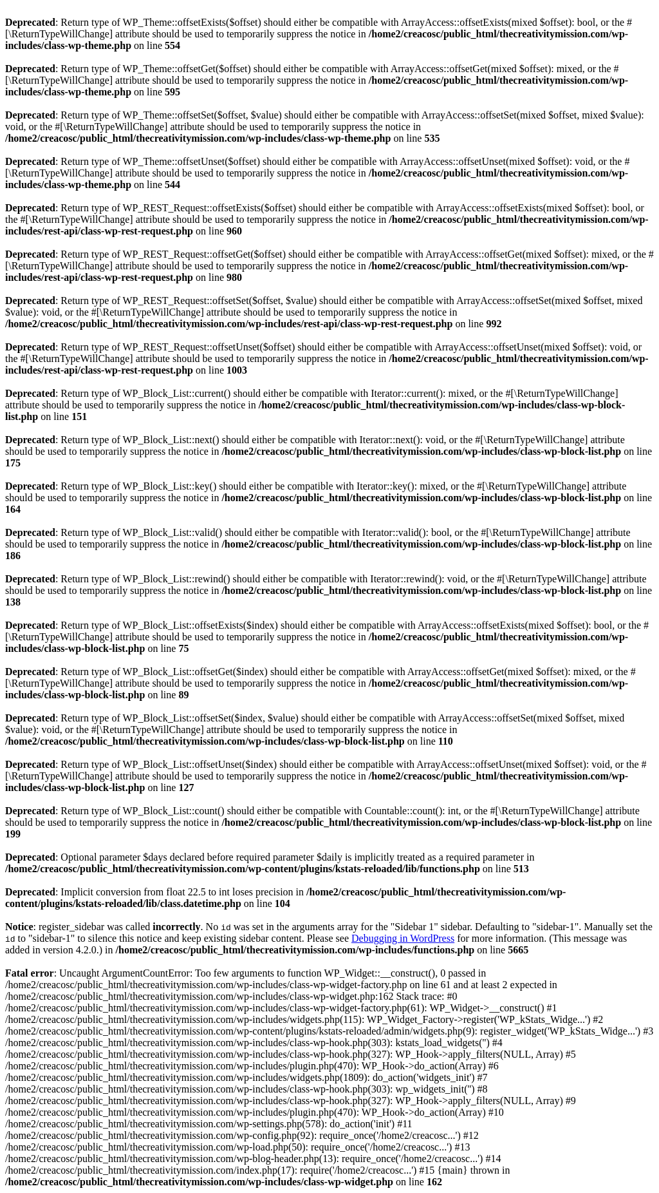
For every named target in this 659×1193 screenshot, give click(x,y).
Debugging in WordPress (402, 938)
